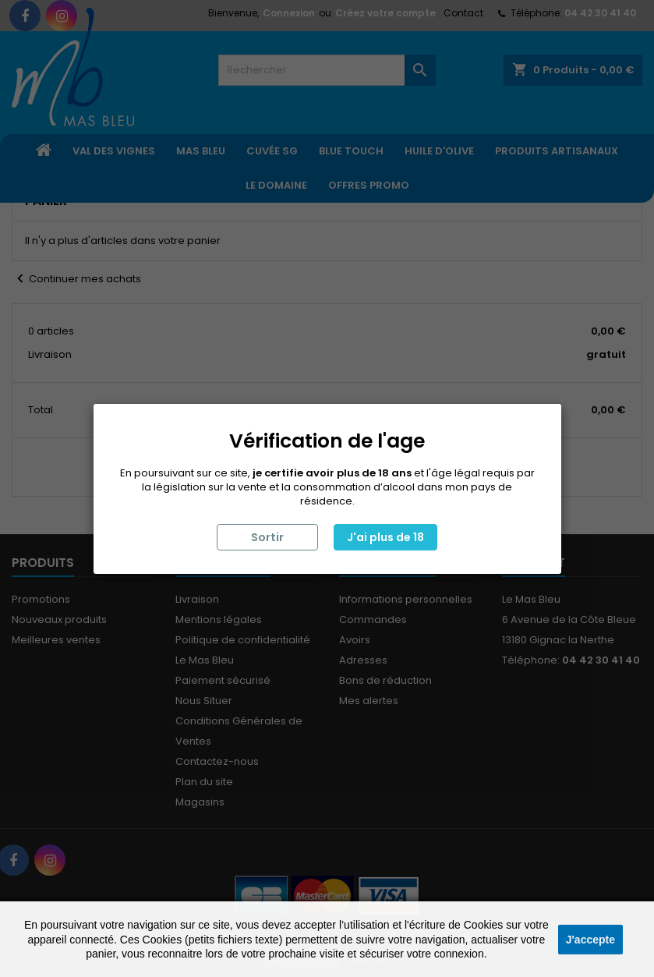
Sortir (267, 537)
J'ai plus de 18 (385, 537)
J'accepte (590, 939)
